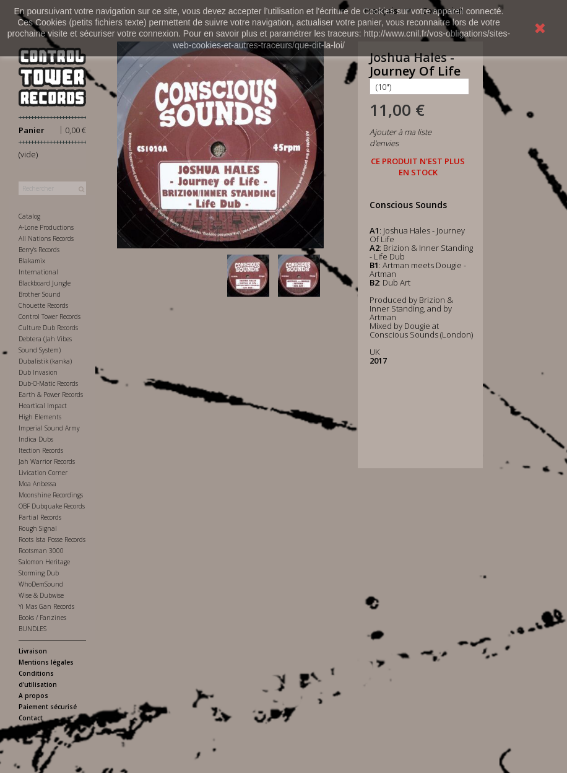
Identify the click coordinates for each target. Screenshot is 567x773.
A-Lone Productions (46, 227)
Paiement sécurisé (48, 706)
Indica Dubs (36, 439)
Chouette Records (43, 305)
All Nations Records (46, 238)
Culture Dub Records (48, 327)
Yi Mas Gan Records (46, 606)
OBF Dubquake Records (52, 506)
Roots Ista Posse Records (52, 539)
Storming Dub (39, 573)
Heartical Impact (43, 405)
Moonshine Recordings (51, 495)
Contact (31, 718)
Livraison (33, 651)
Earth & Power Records (51, 394)
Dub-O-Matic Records (48, 383)
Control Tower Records (49, 316)
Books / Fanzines (42, 617)
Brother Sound (40, 294)
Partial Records (40, 517)
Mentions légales (46, 662)
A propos (33, 695)
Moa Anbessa (37, 483)
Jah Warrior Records (47, 461)
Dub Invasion (38, 372)
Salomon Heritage (44, 561)
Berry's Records (39, 249)
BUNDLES (32, 628)
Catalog (29, 216)
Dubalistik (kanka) (45, 361)
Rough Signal (38, 528)
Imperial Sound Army (49, 428)
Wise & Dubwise (41, 595)
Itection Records (41, 450)
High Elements (40, 417)
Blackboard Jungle (45, 283)
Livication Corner (43, 472)
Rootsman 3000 (41, 550)
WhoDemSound (41, 584)
